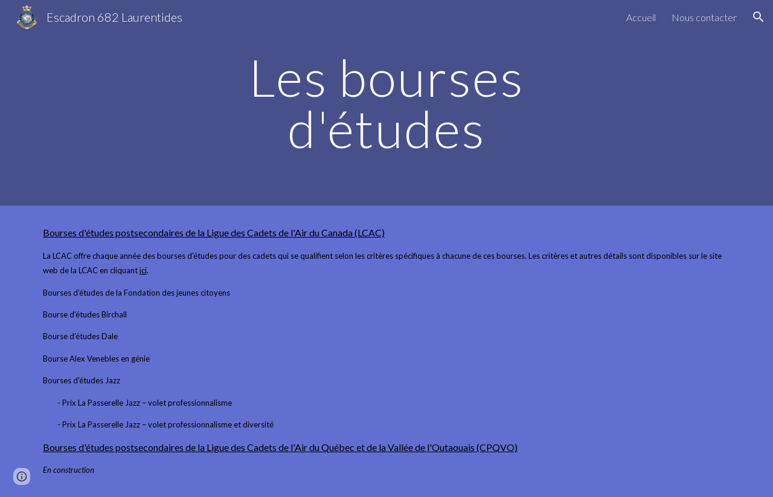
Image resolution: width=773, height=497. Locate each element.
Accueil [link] (641, 17)
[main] (386, 103)
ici (143, 270)
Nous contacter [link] (704, 17)
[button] (758, 16)
